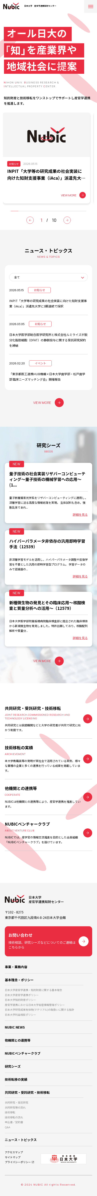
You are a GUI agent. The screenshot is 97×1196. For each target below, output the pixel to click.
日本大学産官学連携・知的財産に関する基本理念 (33, 990)
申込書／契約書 (14, 1122)
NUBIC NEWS (15, 1027)
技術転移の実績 (16, 1079)
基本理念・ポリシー (19, 979)
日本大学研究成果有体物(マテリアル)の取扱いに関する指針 (39, 1010)
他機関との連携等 (17, 1040)
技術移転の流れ (14, 1117)
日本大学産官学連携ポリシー (22, 995)
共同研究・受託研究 (16, 1102)
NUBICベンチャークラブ (22, 1053)
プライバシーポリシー (18, 1162)
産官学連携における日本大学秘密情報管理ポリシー (35, 1005)
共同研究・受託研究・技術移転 (27, 1092)
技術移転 (10, 1112)
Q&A (7, 1127)
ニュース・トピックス (21, 1139)
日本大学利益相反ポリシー (20, 1015)
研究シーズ (13, 1066)
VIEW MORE (48, 402)
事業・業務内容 (16, 966)
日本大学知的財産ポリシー (20, 1000)
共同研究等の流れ (15, 1107)
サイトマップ (12, 1157)
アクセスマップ (14, 1152)
